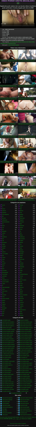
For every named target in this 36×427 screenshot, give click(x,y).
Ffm (21, 261)
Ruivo (3, 261)
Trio (3, 223)
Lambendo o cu (5, 279)
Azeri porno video (3, 417)
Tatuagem (22, 251)
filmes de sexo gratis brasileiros (26, 340)
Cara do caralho (5, 281)
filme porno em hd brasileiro (26, 331)
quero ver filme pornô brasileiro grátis (26, 381)
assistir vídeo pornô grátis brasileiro (8, 325)
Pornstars (22, 221)
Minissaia (22, 298)
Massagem (4, 307)
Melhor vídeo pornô (24, 401)
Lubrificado (4, 276)
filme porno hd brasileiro (7, 337)
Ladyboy (21, 306)
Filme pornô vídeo (23, 405)
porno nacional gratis (6, 372)
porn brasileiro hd (23, 357)
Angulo (3, 244)
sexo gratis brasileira (6, 391)
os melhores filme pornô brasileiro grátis (8, 353)
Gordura (21, 315)
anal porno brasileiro (24, 320)
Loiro (21, 207)
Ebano (3, 264)
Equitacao (4, 212)
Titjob (21, 311)
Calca (21, 229)
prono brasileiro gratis (6, 380)
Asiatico (3, 248)
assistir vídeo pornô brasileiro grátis (26, 323)
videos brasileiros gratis (13, 45)
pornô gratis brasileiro (6, 368)
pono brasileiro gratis (24, 353)
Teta (21, 208)
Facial (3, 259)
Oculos (21, 300)
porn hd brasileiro (5, 359)
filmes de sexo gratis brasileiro (8, 340)
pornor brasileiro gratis (24, 374)
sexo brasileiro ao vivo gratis (8, 389)
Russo (3, 289)
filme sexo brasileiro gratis (25, 338)
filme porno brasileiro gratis (25, 329)
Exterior (21, 250)
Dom (3, 266)
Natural (21, 242)
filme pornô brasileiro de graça (26, 327)
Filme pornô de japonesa (7, 397)
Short (21, 289)
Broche (3, 205)
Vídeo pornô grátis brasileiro (18, 1)
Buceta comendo (5, 298)
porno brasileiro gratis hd (7, 365)
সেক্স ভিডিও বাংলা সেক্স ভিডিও (26, 417)
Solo (21, 233)
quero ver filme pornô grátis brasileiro (8, 383)
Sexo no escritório (23, 294)
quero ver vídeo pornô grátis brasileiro (26, 385)
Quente (21, 227)
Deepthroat (4, 236)
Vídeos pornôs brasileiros (7, 407)
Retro (21, 307)
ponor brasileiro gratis (6, 355)
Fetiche (3, 306)
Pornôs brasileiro (5, 403)
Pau (7, 43)
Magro (21, 257)
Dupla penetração (5, 287)
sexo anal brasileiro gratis (7, 387)
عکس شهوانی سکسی (17, 418)
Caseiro (3, 257)
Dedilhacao (22, 236)
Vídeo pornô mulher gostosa (26, 410)
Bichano (20, 41)
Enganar (4, 304)
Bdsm (3, 268)
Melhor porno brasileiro (7, 412)
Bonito (3, 225)
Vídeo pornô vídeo (6, 401)
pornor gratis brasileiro (6, 376)
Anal (11, 41)
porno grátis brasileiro (24, 366)
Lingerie (21, 240)
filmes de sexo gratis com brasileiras (8, 342)
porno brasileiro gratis (24, 361)
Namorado (22, 259)
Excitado (4, 246)
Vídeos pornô (5, 414)
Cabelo (3, 283)
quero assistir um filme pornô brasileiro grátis (8, 381)
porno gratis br (5, 366)
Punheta (21, 263)
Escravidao (4, 270)
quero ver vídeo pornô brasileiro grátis (8, 385)
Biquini (21, 293)
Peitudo (21, 205)
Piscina (3, 309)
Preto (14, 43)
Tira (20, 244)
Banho (21, 313)
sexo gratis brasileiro (24, 391)
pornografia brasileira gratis (7, 374)
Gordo (3, 278)
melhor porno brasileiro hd (7, 352)
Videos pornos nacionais (7, 399)
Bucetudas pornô (23, 412)
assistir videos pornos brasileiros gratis (26, 325)
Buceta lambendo (5, 221)
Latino (21, 285)
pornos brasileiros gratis (25, 376)
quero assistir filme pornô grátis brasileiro (26, 380)
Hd (20, 231)
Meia (33, 41)
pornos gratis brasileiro (7, 378)
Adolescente (4, 220)
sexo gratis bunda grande (16, 393)
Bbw (3, 293)
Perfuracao (10, 43)
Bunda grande (5, 272)
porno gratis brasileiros (7, 370)
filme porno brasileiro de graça (8, 329)
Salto (21, 281)
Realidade (22, 266)
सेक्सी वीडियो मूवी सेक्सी (8, 418)
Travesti (21, 304)
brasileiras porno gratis (7, 327)
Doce (21, 248)
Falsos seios (4, 291)
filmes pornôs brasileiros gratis (8, 346)
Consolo (3, 263)
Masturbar (22, 225)
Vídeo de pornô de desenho (26, 414)
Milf (2, 216)
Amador (21, 246)
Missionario (3, 43)
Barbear (14, 41)
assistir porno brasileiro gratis (26, 322)
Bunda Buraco (23, 309)
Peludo (21, 255)
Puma (3, 296)
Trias (21, 212)
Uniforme (22, 302)
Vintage (21, 296)
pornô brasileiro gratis (6, 363)
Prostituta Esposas (24, 274)
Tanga (21, 270)
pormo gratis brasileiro (6, 357)
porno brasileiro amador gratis (8, 361)
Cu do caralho (5, 253)
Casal (21, 278)
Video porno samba (6, 405)
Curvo (21, 268)
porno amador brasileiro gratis (26, 359)
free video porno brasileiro (25, 350)
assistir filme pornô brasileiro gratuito (8, 322)
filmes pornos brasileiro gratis (26, 344)
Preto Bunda (4, 274)
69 (2, 285)
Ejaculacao (4, 242)
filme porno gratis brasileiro (7, 333)
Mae (3, 255)
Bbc (17, 41)
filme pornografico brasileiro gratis (8, 338)
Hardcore (24, 41)
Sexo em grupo (23, 279)
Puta (3, 240)
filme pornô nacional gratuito (26, 337)
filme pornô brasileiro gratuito (8, 331)
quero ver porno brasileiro (25, 383)
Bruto (3, 313)
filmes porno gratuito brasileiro (8, 344)
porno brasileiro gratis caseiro (26, 363)
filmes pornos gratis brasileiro (8, 348)
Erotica (21, 283)
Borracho (4, 218)
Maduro (30, 41)
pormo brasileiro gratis (24, 355)
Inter (27, 41)
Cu (2, 207)
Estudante (4, 294)
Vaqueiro (22, 220)
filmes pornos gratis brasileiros (26, 348)
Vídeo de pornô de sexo (25, 409)
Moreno (3, 208)
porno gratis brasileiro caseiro (26, 368)
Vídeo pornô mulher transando (26, 397)
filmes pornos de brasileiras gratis (26, 346)
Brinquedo (4, 231)
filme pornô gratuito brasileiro (26, 335)
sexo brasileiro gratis (24, 389)
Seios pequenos (5, 214)
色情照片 (30, 418)
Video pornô (4, 410)
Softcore (4, 251)
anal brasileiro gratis (6, 320)
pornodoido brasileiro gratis (25, 372)
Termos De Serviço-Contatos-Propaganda (18, 423)
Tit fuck (21, 276)
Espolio (21, 216)
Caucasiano (22, 238)
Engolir (3, 302)
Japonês (21, 264)
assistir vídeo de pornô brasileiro (8, 323)
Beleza (21, 235)
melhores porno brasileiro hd (26, 352)
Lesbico (3, 233)
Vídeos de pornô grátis (24, 407)
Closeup (21, 253)
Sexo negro (4, 409)
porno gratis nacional (24, 370)
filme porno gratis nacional (7, 335)
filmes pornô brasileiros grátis (26, 342)
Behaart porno (25, 418)
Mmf (21, 272)
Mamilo (21, 291)
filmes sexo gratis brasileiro (7, 350)
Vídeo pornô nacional (24, 403)
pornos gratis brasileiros (25, 378)
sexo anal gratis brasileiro (25, 387)
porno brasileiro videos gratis (26, 365)
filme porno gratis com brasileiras (26, 333)
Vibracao (22, 287)
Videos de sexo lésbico (25, 399)
